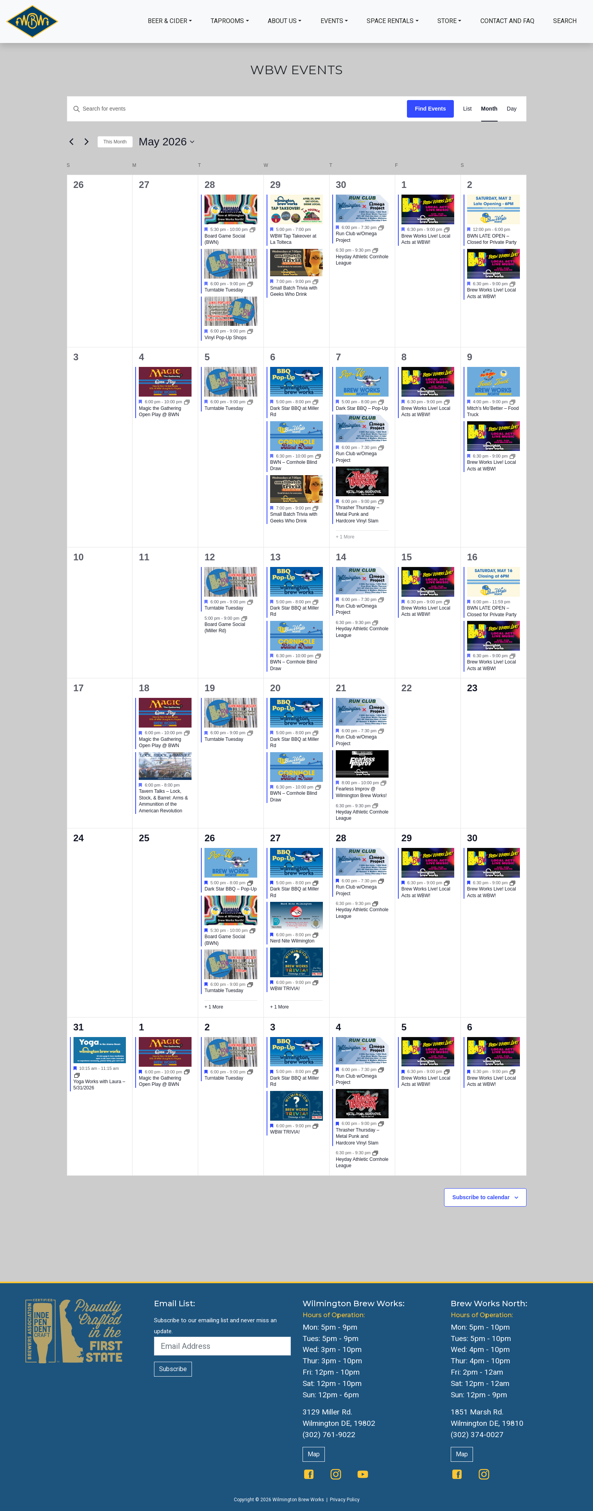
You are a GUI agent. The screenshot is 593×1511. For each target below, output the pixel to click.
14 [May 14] (341, 557)
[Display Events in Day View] (512, 109)
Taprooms (227, 21)
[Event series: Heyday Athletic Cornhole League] (375, 250)
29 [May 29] (406, 838)
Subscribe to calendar (480, 1197)
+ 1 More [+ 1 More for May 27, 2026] (279, 1007)
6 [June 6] (469, 1027)
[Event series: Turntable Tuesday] (250, 283)
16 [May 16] (472, 557)
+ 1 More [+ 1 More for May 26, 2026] (213, 1007)
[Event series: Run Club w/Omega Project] (381, 227)
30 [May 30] (472, 838)
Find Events (430, 109)
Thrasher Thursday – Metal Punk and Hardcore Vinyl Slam (357, 514)
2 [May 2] (469, 184)
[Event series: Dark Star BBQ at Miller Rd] (315, 401)
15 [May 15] (406, 557)
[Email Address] (222, 1346)
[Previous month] (71, 142)
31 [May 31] (78, 1027)
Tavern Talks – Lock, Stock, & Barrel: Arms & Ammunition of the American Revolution (163, 801)
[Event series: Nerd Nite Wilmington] (315, 934)
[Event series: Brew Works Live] (447, 882)
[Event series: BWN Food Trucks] (381, 401)
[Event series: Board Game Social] (252, 229)
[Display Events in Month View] (489, 109)
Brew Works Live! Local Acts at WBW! (425, 239)
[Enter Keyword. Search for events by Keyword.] (237, 109)
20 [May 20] (275, 688)
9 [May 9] (469, 357)
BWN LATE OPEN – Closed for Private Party (492, 239)
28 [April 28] (209, 184)
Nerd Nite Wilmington (292, 941)
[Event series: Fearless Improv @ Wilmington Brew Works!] (383, 782)
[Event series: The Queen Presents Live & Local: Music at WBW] (447, 229)
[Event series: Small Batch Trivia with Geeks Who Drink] (315, 281)
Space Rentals (390, 21)
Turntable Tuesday (223, 290)
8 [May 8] (404, 357)
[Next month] (86, 142)
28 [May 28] (341, 838)
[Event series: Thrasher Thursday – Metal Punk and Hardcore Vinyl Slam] (381, 501)
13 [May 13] (275, 557)
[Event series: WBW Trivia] (315, 982)
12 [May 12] (209, 557)
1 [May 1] (404, 184)
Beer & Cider (167, 21)
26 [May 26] (209, 838)
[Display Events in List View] (467, 109)
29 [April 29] (275, 184)
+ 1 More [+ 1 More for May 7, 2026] (345, 537)
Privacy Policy (345, 1499)
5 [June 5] (404, 1027)
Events (332, 21)
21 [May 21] (341, 688)
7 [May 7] (338, 357)
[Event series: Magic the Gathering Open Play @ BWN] (187, 401)
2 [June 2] (207, 1027)
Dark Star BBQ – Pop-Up (362, 408)
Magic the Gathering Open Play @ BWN (160, 412)
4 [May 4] (141, 357)
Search (565, 21)
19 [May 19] (209, 688)
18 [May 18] (144, 688)
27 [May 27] (275, 838)
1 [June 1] (141, 1027)
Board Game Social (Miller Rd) (224, 628)
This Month (115, 142)
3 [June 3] (272, 1027)
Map (314, 1454)
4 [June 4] (338, 1027)
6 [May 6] (272, 357)
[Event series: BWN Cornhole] (318, 455)
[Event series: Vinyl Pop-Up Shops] (250, 331)
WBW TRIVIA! (285, 988)
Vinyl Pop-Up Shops (225, 337)
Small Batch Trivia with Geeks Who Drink (293, 291)
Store (447, 21)
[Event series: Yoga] (77, 1075)
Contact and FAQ (507, 21)
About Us (282, 21)
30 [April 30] (341, 184)
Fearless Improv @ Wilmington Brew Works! (361, 792)
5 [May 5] (207, 357)
